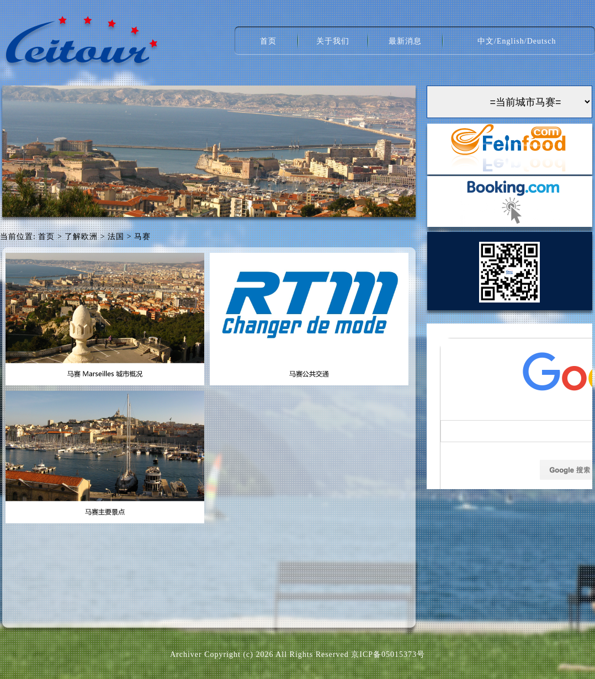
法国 (116, 236)
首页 (268, 41)
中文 (485, 41)
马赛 (142, 236)
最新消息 (405, 41)
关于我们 (332, 41)
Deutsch (541, 41)
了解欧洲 (81, 236)
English (510, 41)
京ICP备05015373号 (388, 654)
